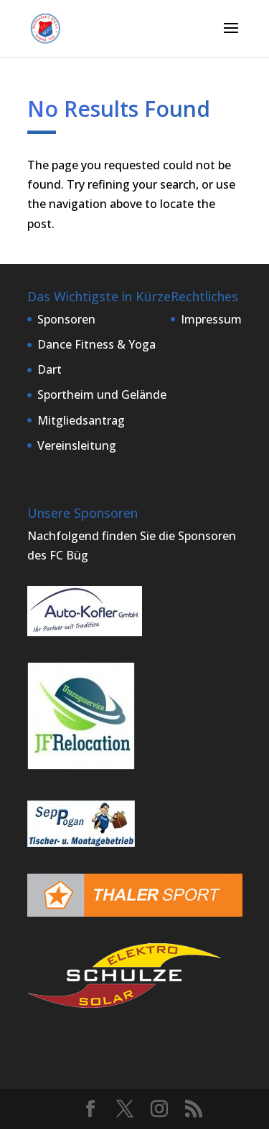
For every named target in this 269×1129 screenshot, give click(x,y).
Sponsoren (66, 319)
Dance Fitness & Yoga (96, 344)
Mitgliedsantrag (81, 420)
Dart (49, 369)
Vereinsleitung (76, 445)
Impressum (211, 319)
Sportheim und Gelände (101, 394)
